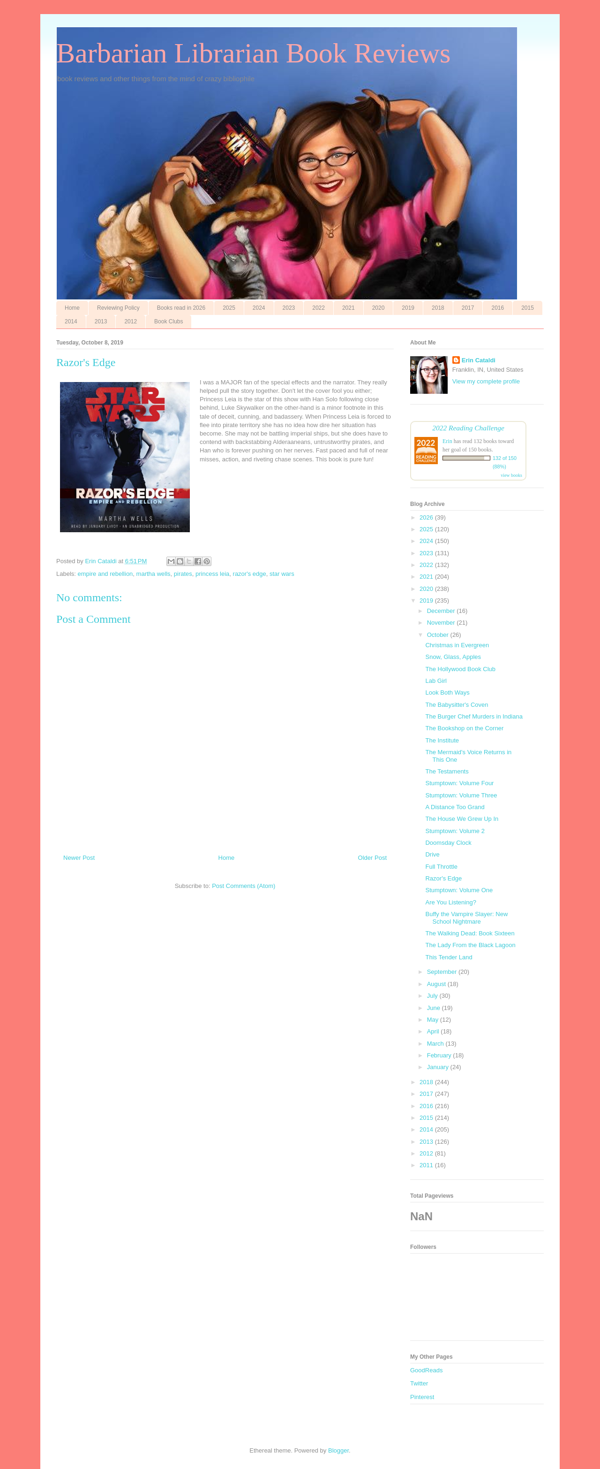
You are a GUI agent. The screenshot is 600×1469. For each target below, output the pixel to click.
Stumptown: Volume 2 (454, 830)
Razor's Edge (443, 878)
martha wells (153, 573)
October (438, 634)
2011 (427, 1165)
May (433, 1019)
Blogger (338, 1450)
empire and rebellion (105, 573)
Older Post (372, 857)
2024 (259, 308)
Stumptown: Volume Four (459, 783)
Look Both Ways (447, 692)
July (433, 995)
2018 (438, 308)
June (434, 1007)
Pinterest (422, 1396)
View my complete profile (486, 381)
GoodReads (426, 1370)
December (442, 610)
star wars (282, 573)
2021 (348, 308)
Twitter (419, 1383)
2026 (427, 517)
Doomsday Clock (448, 842)
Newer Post (79, 857)
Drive (432, 854)
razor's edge (249, 573)
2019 (408, 308)
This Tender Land (448, 957)
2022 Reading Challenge (468, 428)
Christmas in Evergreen (457, 645)
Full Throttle (441, 866)
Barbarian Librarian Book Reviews (253, 53)
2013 (101, 321)
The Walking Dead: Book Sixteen (469, 933)
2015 (527, 308)
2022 (318, 308)
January (438, 1067)
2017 (468, 308)
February (440, 1055)
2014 (71, 321)
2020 (378, 308)
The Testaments (446, 771)
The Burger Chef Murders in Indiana (473, 716)
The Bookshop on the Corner (464, 728)
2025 (229, 308)
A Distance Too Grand (454, 807)
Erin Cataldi (478, 360)
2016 (497, 308)
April (434, 1031)
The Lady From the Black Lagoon (470, 945)
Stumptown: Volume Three (461, 795)
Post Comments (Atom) (243, 885)
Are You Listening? (450, 902)
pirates (183, 573)
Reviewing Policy (118, 308)
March (436, 1043)
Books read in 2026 (181, 308)
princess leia (212, 573)
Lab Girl (436, 680)
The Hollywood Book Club (460, 669)
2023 (289, 308)
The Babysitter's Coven (456, 704)
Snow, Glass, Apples (453, 656)
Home (72, 308)
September (442, 971)
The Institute (442, 740)
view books (511, 475)
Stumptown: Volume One (459, 890)
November (442, 622)
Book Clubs (168, 321)
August (437, 983)
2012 (130, 321)
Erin (447, 441)
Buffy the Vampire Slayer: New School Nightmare (466, 917)
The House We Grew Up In (461, 818)
